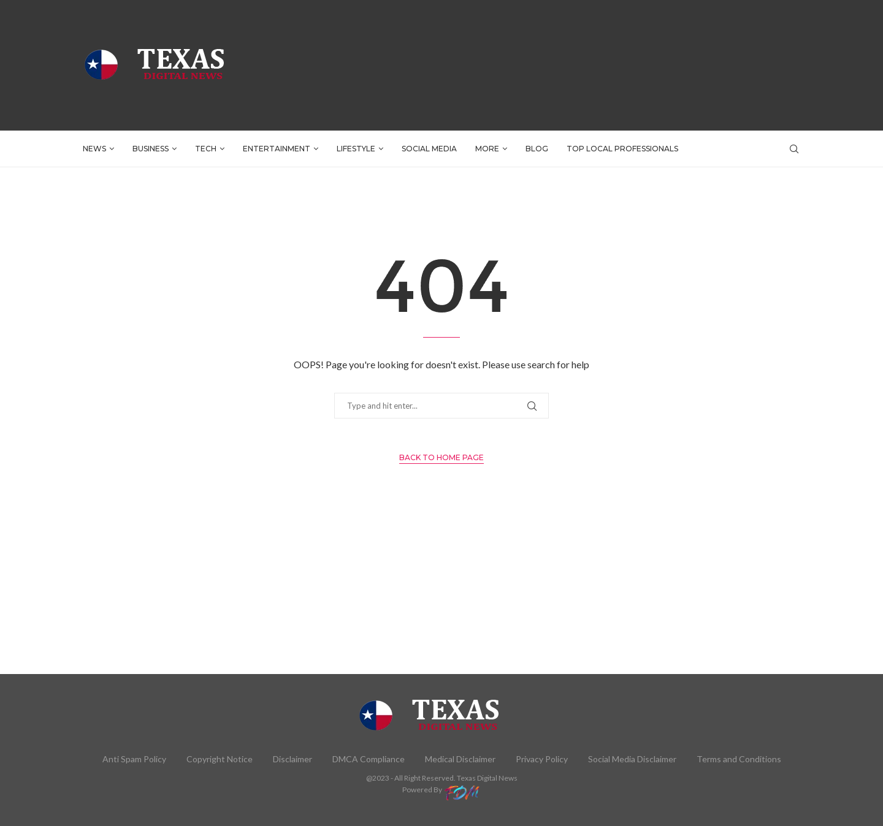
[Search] (794, 149)
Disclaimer (292, 759)
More (487, 148)
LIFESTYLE (356, 148)
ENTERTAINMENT (276, 148)
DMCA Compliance (368, 759)
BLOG (537, 148)
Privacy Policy (542, 759)
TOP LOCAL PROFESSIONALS (622, 148)
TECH (205, 148)
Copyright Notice (219, 759)
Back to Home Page (441, 457)
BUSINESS (150, 148)
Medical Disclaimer (460, 759)
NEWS (94, 148)
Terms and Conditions (739, 759)
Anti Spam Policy (134, 759)
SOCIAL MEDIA (429, 148)
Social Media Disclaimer (632, 759)
